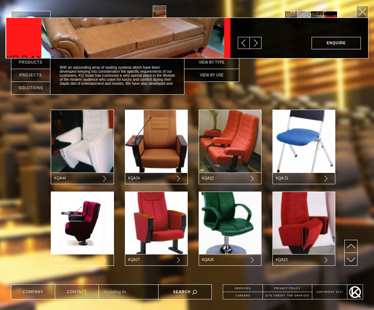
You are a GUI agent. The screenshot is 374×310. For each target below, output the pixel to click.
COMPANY (33, 292)
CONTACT (77, 292)
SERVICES (243, 288)
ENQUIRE (336, 43)
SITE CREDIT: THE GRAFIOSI (287, 295)
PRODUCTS (30, 62)
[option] (291, 17)
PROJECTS (31, 75)
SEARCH (185, 292)
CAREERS (242, 295)
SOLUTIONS (31, 88)
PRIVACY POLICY (287, 288)
